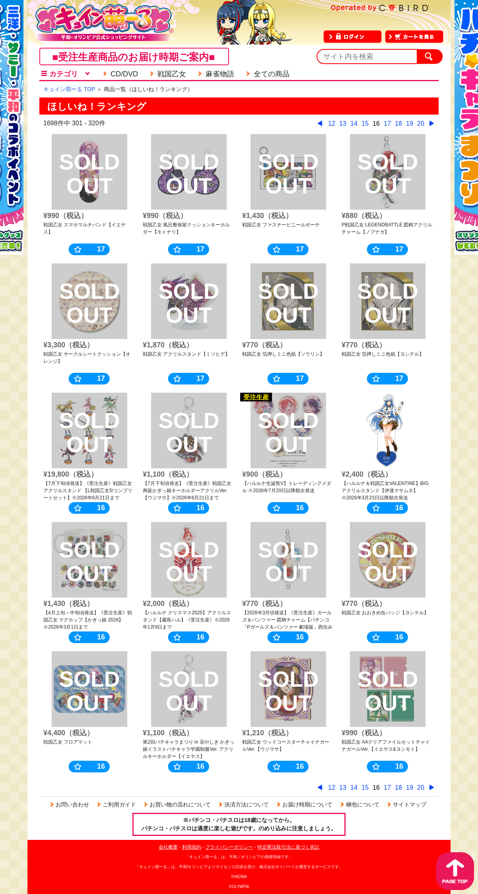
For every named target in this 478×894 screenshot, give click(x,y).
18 (398, 123)
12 (331, 123)
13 (342, 123)
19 (409, 123)
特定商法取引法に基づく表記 (288, 847)
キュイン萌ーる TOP (69, 89)
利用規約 (191, 847)
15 (365, 123)
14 (354, 123)
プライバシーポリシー (229, 847)
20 (420, 123)
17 (387, 123)
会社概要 (168, 847)
